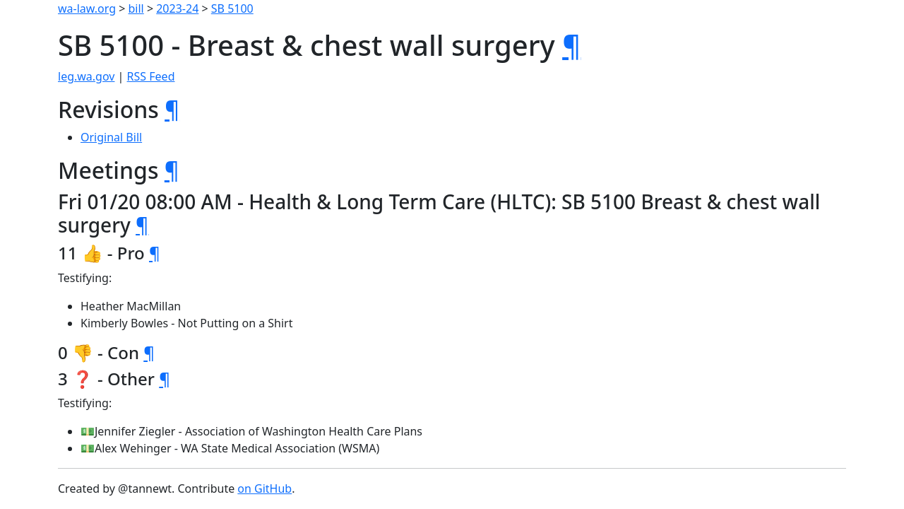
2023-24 (177, 8)
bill (136, 8)
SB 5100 (232, 8)
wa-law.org (87, 8)
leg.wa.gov (86, 76)
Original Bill (111, 137)
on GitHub (264, 488)
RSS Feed (151, 76)
